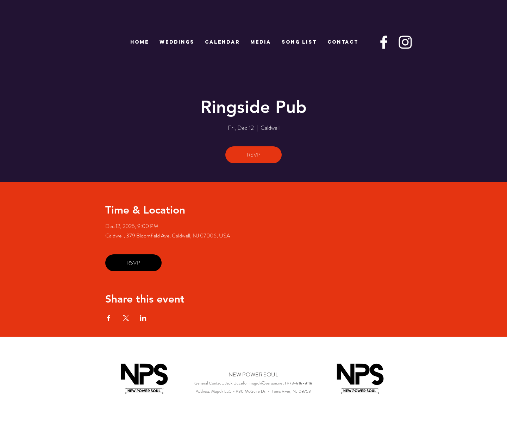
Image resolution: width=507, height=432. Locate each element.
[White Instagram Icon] (405, 42)
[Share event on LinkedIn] (143, 318)
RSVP (254, 155)
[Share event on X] (126, 318)
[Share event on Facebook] (108, 318)
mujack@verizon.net (267, 383)
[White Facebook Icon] (384, 42)
